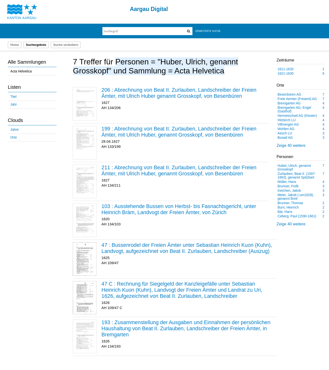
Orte (13, 137)
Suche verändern (65, 45)
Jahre (14, 129)
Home (14, 45)
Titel (13, 97)
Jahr (13, 104)
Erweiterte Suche (207, 31)
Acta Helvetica (21, 71)
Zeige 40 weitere (291, 145)
